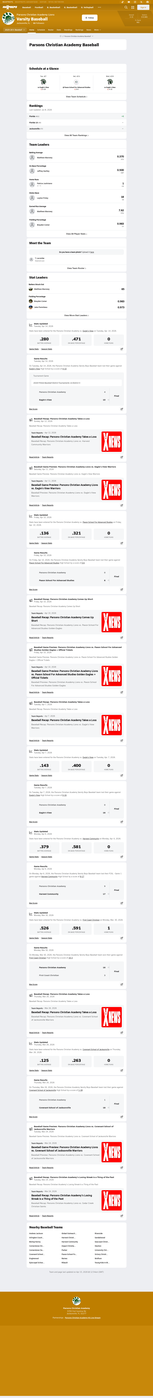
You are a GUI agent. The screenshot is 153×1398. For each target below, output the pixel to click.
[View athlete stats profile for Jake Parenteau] (53, 307)
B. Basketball (53, 7)
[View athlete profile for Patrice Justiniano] (76, 179)
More (97, 29)
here (92, 252)
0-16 (64, 795)
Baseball (26, 7)
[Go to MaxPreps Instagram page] (76, 1350)
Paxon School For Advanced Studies (98, 522)
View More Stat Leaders (76, 315)
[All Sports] (99, 7)
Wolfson (98, 1258)
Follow (89, 17)
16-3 (71, 958)
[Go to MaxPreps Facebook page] (95, 1350)
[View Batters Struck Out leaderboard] (100, 289)
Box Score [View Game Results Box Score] (33, 409)
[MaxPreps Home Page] (61, 36)
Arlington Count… (36, 1237)
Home (31, 29)
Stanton (98, 1246)
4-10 (64, 369)
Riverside (99, 1233)
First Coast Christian (91, 920)
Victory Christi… (101, 1254)
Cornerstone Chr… (36, 1246)
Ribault (65, 1262)
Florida (32, 116)
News (88, 29)
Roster (51, 29)
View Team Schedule (76, 96)
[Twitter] (141, 2)
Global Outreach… (69, 1233)
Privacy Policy (60, 1361)
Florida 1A (33, 122)
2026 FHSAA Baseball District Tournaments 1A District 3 (56, 382)
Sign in (143, 7)
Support (132, 1361)
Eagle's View (88, 331)
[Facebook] (147, 2)
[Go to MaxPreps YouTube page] (67, 1350)
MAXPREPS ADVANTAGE (26, 2)
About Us (19, 1361)
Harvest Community (91, 838)
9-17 (82, 876)
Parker (64, 1250)
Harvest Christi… (69, 1237)
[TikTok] (122, 2)
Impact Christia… (69, 1246)
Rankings (79, 29)
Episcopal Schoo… (37, 1262)
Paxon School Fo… (69, 1254)
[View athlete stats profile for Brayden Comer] (53, 301)
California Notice (93, 1361)
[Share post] (122, 349)
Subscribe (46, 1361)
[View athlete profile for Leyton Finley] (76, 193)
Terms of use (75, 1361)
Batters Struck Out (36, 284)
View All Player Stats (76, 233)
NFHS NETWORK (56, 2)
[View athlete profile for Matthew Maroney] (76, 152)
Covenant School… (37, 1254)
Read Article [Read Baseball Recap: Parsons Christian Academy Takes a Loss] (34, 457)
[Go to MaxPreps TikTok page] (58, 1350)
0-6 (83, 563)
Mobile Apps (32, 1361)
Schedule (41, 29)
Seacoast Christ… (102, 1241)
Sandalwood (100, 1237)
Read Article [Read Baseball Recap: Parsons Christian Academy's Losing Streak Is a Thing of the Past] (34, 1215)
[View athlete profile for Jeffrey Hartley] (76, 166)
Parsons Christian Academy (48, 392)
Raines (64, 1258)
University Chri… (102, 1250)
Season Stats (46, 349)
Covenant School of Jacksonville (96, 1049)
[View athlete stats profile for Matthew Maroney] (53, 289)
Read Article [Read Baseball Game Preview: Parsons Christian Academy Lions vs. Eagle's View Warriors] (34, 505)
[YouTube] (129, 2)
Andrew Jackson (36, 1233)
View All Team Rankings (76, 135)
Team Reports (37, 433)
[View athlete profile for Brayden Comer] (76, 219)
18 (104, 1107)
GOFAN (43, 2)
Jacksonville (34, 128)
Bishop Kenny (35, 1241)
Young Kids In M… (102, 1262)
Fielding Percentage (37, 296)
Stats (59, 29)
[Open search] (126, 7)
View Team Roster (76, 268)
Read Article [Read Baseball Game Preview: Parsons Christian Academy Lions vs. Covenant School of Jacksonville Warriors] (34, 1167)
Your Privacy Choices (114, 1361)
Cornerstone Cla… (36, 1250)
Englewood (34, 1258)
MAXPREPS (8, 2)
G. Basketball (70, 7)
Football (39, 7)
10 (104, 399)
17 (104, 894)
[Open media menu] (132, 7)
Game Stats (34, 349)
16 (104, 812)
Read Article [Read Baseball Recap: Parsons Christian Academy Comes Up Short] (34, 637)
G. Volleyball (87, 7)
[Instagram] (135, 2)
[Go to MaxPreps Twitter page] (86, 1350)
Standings (68, 29)
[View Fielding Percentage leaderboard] (100, 301)
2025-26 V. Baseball (15, 29)
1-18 (80, 1090)
